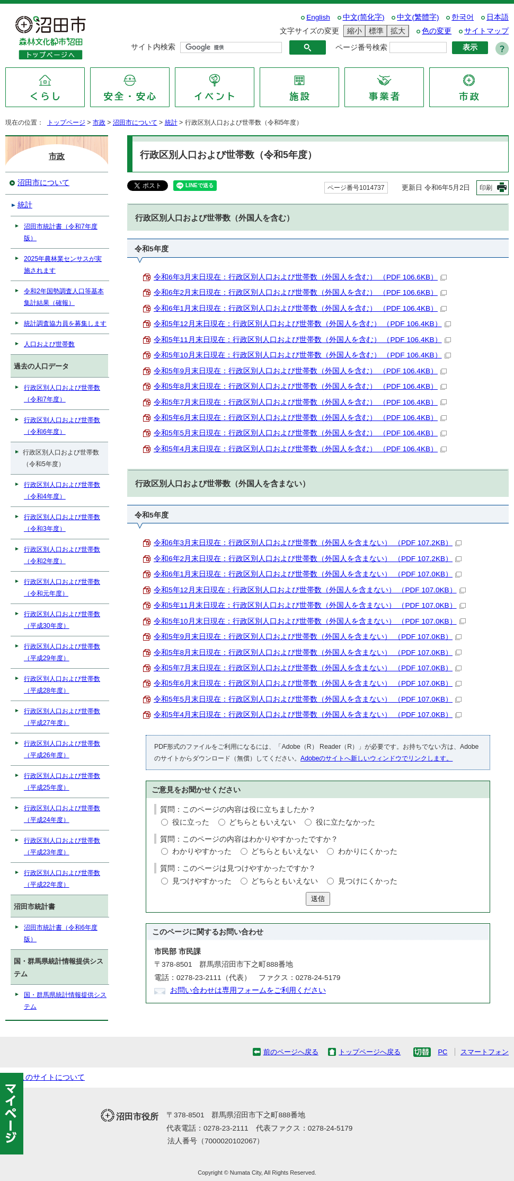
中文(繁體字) (418, 17)
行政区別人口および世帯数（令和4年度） (62, 490)
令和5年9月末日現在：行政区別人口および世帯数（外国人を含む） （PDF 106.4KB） (300, 371)
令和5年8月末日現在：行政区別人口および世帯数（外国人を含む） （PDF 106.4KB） (300, 386)
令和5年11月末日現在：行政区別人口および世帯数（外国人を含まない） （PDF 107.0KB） (310, 605)
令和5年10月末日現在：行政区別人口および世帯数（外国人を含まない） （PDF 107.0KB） (310, 621)
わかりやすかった (202, 851)
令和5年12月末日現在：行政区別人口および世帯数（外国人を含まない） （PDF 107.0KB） (310, 590)
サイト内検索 (153, 47)
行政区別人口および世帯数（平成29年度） (62, 652)
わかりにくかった (367, 851)
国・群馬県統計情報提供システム (65, 1000)
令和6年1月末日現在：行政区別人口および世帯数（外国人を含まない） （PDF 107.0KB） (308, 574)
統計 (171, 122)
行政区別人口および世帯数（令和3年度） (62, 522)
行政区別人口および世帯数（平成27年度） (62, 717)
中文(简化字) (364, 17)
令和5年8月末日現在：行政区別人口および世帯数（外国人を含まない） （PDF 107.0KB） (308, 653)
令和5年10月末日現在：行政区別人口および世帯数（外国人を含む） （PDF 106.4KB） (302, 355)
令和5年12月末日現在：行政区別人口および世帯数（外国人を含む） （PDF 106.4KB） (302, 324)
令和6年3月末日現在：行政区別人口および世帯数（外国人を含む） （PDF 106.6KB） (300, 277)
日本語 (497, 17)
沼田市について (135, 122)
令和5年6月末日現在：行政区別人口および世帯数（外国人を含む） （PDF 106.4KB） (300, 418)
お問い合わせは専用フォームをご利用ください (248, 990)
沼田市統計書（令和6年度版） (61, 933)
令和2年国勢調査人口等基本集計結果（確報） (64, 297)
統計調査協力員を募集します (65, 323)
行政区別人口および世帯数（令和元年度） (62, 587)
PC (442, 1052)
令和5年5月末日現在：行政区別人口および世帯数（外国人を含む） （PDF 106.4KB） (300, 433)
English (318, 17)
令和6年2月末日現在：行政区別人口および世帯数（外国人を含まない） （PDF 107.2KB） (308, 559)
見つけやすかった (202, 881)
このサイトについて (51, 1077)
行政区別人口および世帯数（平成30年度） (62, 619)
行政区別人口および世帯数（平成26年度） (62, 749)
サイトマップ (486, 31)
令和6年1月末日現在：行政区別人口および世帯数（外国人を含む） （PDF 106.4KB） (300, 308)
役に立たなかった (345, 822)
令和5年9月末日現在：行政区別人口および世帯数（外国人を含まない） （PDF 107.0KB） (308, 637)
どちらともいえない (262, 822)
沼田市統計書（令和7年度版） (61, 232)
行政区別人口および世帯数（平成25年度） (62, 781)
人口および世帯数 (49, 344)
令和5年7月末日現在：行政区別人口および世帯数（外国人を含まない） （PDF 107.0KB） (308, 668)
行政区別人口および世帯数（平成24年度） (62, 814)
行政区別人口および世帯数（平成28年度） (62, 684)
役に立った (190, 822)
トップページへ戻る (370, 1052)
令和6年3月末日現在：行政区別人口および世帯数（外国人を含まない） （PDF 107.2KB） (308, 543)
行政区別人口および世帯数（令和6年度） (62, 425)
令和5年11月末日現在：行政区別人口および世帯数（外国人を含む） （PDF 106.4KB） (302, 340)
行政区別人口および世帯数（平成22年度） (62, 878)
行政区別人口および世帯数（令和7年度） (62, 393)
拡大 (396, 31)
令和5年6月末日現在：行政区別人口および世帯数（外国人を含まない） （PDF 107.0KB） (308, 683)
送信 (318, 899)
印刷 (486, 187)
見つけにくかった (367, 881)
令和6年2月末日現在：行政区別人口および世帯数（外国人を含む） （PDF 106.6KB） (300, 292)
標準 (375, 31)
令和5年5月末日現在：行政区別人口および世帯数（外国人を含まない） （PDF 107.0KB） (308, 699)
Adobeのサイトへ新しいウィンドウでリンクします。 (376, 758)
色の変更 (436, 31)
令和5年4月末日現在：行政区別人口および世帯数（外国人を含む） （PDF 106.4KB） (300, 449)
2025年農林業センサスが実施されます (63, 264)
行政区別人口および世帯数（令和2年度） (62, 555)
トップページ (66, 122)
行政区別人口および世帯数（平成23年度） (62, 846)
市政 (99, 122)
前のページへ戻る (290, 1052)
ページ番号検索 (361, 47)
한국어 (462, 17)
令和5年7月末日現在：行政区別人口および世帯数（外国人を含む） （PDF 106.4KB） (300, 402)
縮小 (353, 31)
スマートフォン (484, 1052)
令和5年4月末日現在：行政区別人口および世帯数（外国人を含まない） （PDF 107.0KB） (308, 715)
